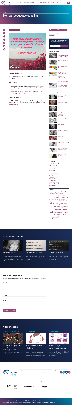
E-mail (5, 300)
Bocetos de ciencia (53, 163)
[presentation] (59, 56)
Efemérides (51, 167)
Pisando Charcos (13, 104)
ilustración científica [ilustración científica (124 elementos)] (58, 206)
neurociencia (51, 35)
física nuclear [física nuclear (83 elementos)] (65, 203)
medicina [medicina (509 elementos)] (52, 212)
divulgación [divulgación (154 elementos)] (52, 199)
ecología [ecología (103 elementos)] (56, 199)
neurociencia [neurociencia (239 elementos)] (62, 214)
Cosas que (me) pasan (38, 102)
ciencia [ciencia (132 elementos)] (57, 197)
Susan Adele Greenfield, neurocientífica (21, 91)
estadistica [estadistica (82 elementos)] (51, 201)
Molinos (18, 101)
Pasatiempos (52, 177)
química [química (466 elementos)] (55, 218)
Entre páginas (52, 172)
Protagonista (52, 180)
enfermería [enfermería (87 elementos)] (66, 199)
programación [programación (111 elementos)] (60, 216)
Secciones (22, 372)
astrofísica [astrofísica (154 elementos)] (65, 192)
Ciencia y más (52, 165)
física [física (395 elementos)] (61, 203)
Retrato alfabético (53, 182)
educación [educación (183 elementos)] (61, 199)
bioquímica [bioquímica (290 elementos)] (58, 196)
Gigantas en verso (53, 173)
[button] (4, 30)
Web (4, 305)
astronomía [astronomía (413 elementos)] (54, 194)
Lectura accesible (14, 30)
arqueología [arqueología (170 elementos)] (57, 192)
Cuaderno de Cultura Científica (12, 331)
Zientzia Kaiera (30, 331)
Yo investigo (52, 185)
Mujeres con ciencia (47, 372)
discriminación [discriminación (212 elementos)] (63, 197)
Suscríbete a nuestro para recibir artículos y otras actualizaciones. (58, 42)
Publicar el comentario (9, 310)
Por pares (51, 178)
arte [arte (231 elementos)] (61, 192)
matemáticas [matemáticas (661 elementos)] (61, 210)
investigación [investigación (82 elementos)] (53, 210)
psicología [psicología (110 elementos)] (65, 216)
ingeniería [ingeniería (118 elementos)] (53, 207)
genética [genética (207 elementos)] (53, 205)
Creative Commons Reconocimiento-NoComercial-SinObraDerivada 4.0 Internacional (39, 402)
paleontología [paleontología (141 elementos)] (54, 216)
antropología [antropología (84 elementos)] (52, 192)
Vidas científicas (53, 183)
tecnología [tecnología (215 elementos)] (55, 220)
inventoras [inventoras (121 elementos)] (64, 207)
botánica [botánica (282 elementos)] (64, 196)
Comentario (6, 282)
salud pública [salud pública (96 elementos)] (63, 218)
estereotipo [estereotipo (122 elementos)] (56, 201)
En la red (51, 170)
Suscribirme (64, 45)
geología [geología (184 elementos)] (58, 205)
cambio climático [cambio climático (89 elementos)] (53, 197)
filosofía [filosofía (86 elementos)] (57, 203)
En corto (5, 12)
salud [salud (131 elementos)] (59, 218)
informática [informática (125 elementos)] (65, 206)
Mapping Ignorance (54, 331)
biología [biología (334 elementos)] (61, 194)
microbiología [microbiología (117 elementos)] (59, 212)
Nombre (5, 295)
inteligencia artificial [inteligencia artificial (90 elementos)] (58, 207)
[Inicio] (6, 2)
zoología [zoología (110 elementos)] (63, 219)
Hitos (50, 175)
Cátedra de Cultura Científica (34, 372)
